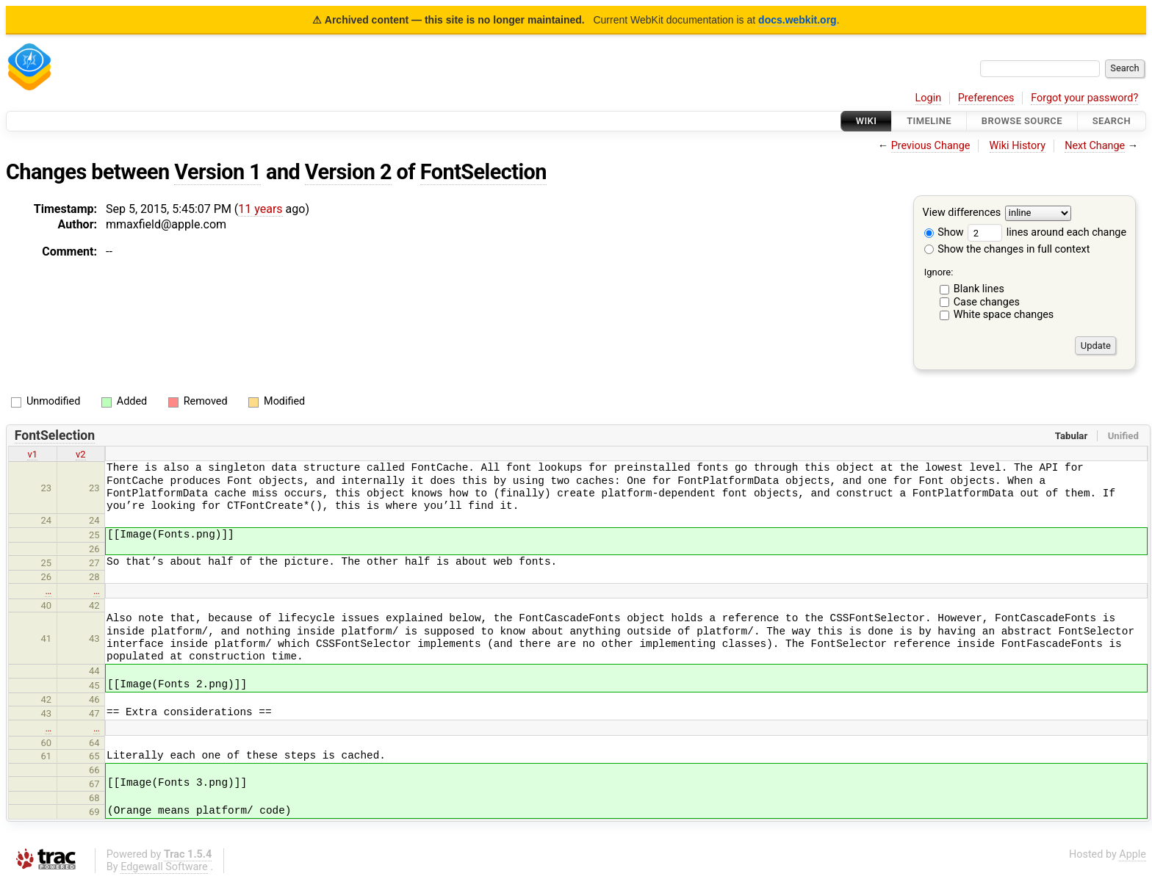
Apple (1132, 854)
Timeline (929, 120)
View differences (962, 213)
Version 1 (217, 171)
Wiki (866, 120)
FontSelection (483, 171)
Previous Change (931, 146)
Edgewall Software (164, 867)
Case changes (987, 302)
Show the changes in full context (1007, 249)
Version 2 (348, 171)
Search (1111, 120)
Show (944, 232)
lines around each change (1047, 232)
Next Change (1095, 146)
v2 (81, 454)
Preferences (986, 98)
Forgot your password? (1084, 98)
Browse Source (1022, 120)
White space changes (1004, 314)
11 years (260, 209)
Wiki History (1017, 146)
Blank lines (979, 289)
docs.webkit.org (797, 20)
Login (928, 98)
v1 (32, 454)
